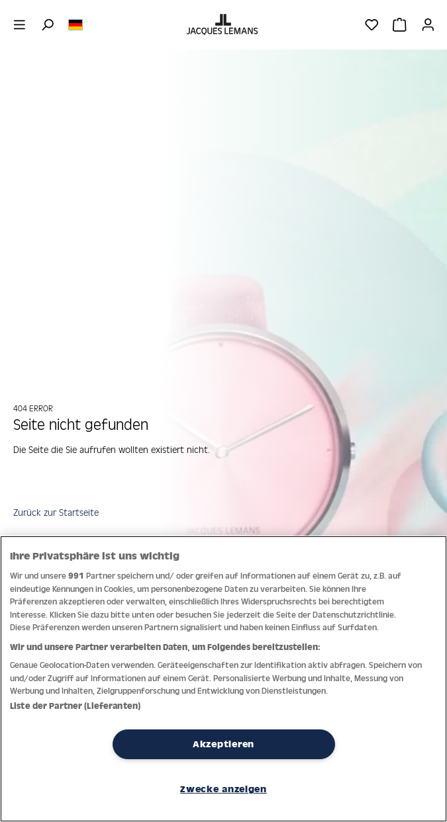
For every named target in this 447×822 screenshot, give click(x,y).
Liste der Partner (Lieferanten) (75, 706)
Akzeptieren (223, 744)
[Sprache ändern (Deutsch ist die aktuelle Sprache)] (75, 24)
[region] (223, 679)
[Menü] (19, 24)
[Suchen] (47, 24)
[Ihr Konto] (428, 24)
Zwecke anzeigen (223, 789)
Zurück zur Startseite (56, 512)
